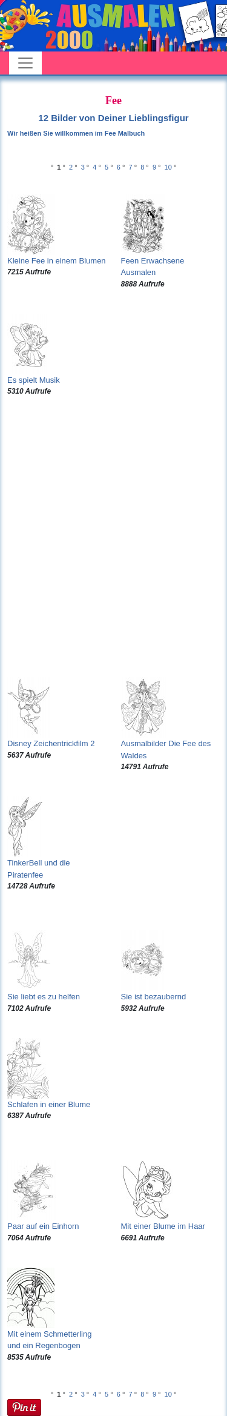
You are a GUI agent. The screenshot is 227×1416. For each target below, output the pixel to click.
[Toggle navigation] (25, 62)
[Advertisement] (113, 536)
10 (168, 167)
